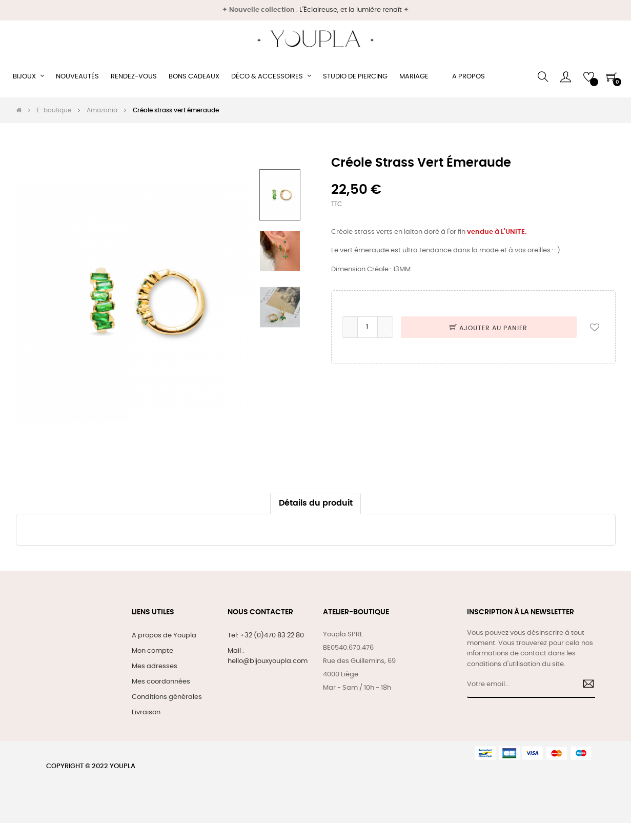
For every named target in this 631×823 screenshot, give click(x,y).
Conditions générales (167, 697)
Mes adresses (154, 666)
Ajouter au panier (488, 328)
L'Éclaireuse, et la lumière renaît (350, 10)
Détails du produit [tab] (316, 503)
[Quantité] (367, 327)
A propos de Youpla (164, 635)
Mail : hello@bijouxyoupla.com (268, 656)
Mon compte (152, 651)
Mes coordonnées (161, 681)
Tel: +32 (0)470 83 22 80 (266, 635)
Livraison (146, 712)
